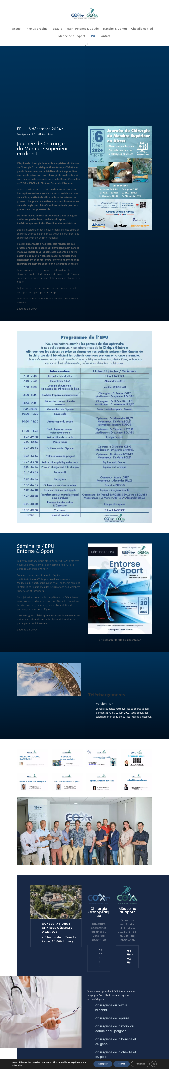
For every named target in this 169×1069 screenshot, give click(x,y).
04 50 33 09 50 (101, 958)
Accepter (99, 1063)
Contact (104, 36)
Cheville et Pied (142, 28)
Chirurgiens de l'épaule (112, 1018)
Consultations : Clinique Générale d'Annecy (57, 928)
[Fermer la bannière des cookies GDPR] (154, 1064)
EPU (92, 36)
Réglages (139, 1063)
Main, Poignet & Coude (83, 28)
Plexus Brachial (37, 28)
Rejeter (119, 1063)
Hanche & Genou (115, 28)
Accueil (17, 28)
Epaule (57, 28)
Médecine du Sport (71, 36)
